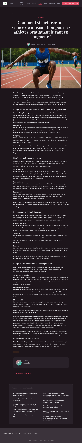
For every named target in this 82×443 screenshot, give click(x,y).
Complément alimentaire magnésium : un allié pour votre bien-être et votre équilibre (25, 405)
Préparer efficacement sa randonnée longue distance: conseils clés (25, 394)
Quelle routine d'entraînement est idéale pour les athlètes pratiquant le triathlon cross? (25, 410)
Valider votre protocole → (71, 3)
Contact (36, 433)
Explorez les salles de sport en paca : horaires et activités (56, 412)
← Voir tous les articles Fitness (22, 373)
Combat (34, 3)
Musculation (52, 3)
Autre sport (21, 3)
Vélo (58, 3)
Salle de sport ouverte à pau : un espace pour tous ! (25, 415)
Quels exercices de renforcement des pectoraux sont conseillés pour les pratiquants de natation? (56, 395)
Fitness (40, 3)
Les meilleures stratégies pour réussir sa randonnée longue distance (54, 406)
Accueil (12, 3)
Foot (45, 3)
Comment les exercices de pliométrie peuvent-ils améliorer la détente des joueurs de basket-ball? (55, 418)
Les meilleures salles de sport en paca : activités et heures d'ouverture (54, 401)
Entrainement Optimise (12, 433)
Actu (17, 3)
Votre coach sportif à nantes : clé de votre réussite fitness (24, 399)
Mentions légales (27, 433)
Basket (28, 3)
